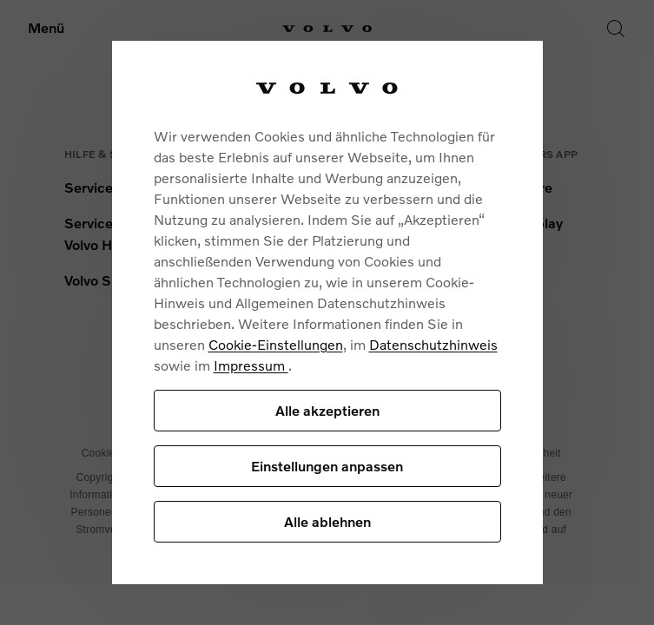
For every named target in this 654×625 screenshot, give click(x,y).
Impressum (251, 365)
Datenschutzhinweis (433, 344)
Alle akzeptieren (327, 410)
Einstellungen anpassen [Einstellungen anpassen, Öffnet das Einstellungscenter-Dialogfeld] (327, 465)
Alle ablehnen (327, 521)
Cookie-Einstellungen (275, 344)
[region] (327, 312)
